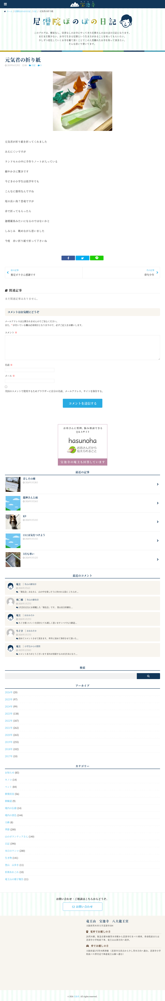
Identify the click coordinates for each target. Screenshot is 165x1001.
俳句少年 (119, 272)
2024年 (9, 704)
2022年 (9, 718)
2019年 (9, 740)
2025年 (9, 697)
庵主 (18, 582)
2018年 (9, 747)
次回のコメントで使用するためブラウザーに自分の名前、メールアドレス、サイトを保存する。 (54, 391)
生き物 (8, 855)
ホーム (8, 11)
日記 (37, 11)
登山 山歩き (12, 862)
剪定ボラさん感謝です (45, 272)
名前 (9, 365)
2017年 (9, 754)
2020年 (9, 732)
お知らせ (9, 770)
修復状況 (9, 791)
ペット (8, 784)
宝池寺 (76, 994)
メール (10, 375)
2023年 (9, 711)
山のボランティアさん (16, 834)
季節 (7, 827)
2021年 (9, 725)
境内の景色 (10, 813)
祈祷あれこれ (12, 870)
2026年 (9, 690)
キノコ (8, 777)
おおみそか (29, 613)
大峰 (7, 820)
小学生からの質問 (32, 644)
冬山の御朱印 (30, 582)
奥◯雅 (19, 597)
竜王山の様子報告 (14, 877)
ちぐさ (19, 628)
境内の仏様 (10, 806)
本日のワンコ (12, 848)
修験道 (8, 799)
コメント (11, 332)
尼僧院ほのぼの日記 (24, 11)
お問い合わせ (82, 904)
